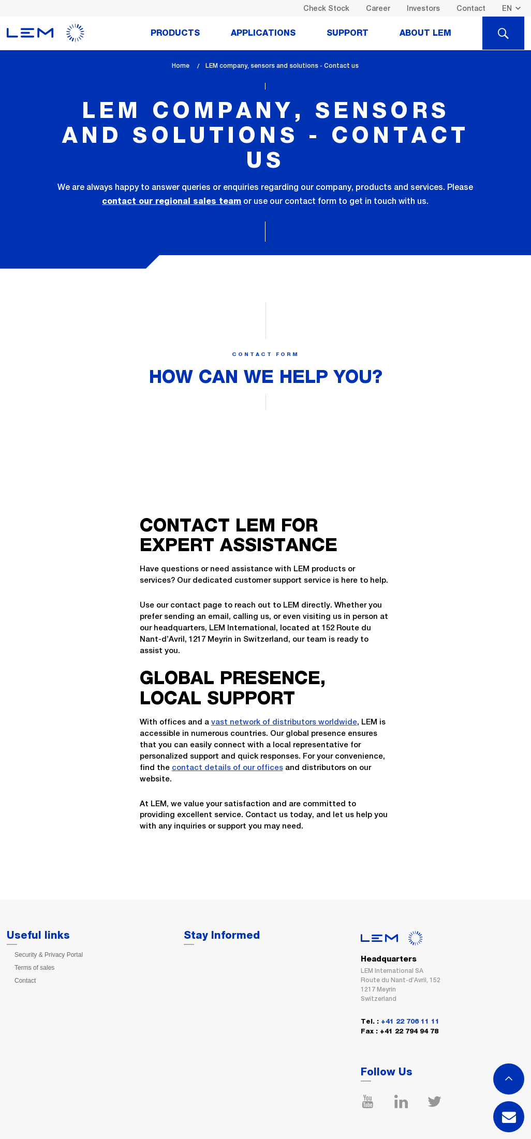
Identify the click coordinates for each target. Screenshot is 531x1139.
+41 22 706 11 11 (410, 1021)
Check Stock (326, 8)
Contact (470, 8)
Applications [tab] (263, 33)
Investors (423, 8)
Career (378, 8)
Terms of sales (34, 968)
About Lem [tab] (425, 33)
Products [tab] (175, 33)
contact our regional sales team (171, 201)
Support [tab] (347, 33)
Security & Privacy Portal (48, 955)
